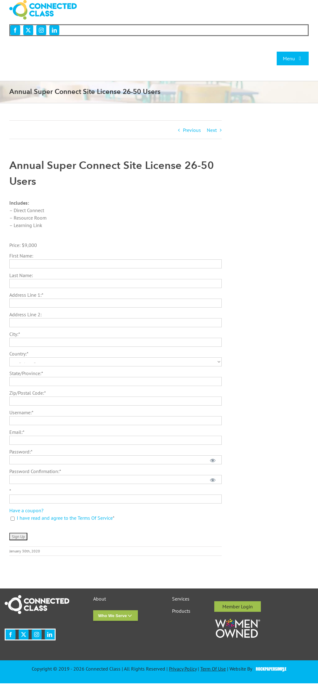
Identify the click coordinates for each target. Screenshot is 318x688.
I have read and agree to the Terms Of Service (65, 518)
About (99, 599)
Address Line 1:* (26, 295)
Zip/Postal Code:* (27, 393)
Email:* (17, 432)
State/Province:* (26, 373)
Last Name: (21, 275)
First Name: (21, 256)
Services (180, 599)
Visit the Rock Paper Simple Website (269, 669)
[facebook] (15, 30)
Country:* (19, 354)
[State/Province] (115, 381)
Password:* (21, 452)
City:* (14, 334)
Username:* (21, 412)
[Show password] (212, 459)
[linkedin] (54, 30)
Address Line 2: (25, 314)
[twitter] (28, 30)
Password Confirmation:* (35, 471)
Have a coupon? (26, 510)
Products (181, 611)
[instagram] (41, 30)
